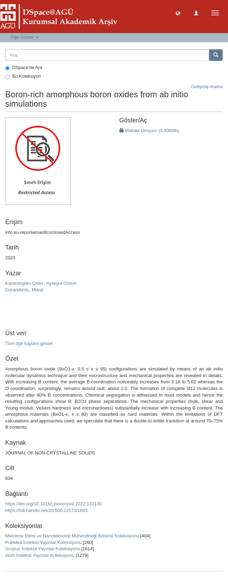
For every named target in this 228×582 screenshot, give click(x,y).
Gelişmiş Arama (207, 86)
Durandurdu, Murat (24, 289)
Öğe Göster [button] (24, 37)
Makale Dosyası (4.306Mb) (149, 130)
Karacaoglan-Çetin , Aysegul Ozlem (41, 283)
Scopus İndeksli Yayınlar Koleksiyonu (42, 548)
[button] (178, 12)
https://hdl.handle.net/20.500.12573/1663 (46, 510)
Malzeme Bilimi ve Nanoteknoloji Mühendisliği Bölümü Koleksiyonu (72, 535)
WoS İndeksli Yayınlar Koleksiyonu (39, 555)
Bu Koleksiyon (23, 76)
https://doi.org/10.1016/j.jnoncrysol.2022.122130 (53, 503)
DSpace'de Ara (23, 67)
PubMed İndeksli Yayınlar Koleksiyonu (43, 542)
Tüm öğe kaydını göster (29, 343)
